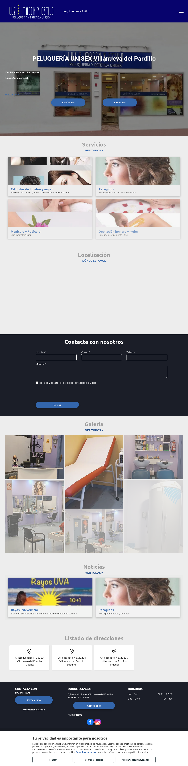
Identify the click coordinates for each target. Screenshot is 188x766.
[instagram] (97, 722)
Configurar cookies (94, 759)
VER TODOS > (94, 150)
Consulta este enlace (86, 752)
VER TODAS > (94, 572)
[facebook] (90, 722)
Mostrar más (12, 94)
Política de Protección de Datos (78, 382)
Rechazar (52, 759)
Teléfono (131, 352)
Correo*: (86, 352)
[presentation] (59, 393)
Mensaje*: (41, 363)
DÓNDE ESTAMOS (94, 260)
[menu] (181, 11)
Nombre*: (41, 352)
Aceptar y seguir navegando (135, 759)
